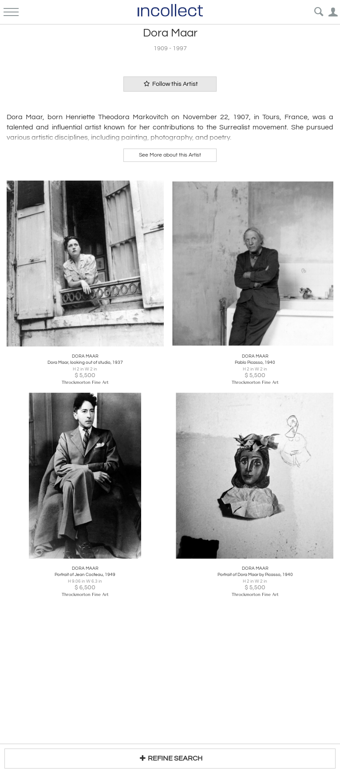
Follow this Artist (170, 84)
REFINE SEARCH (170, 758)
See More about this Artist (170, 155)
